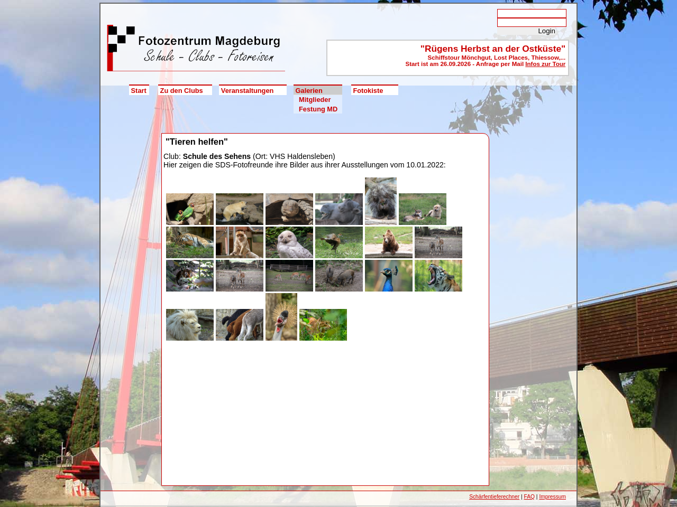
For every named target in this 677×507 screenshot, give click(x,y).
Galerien (309, 91)
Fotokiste (368, 91)
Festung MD (318, 109)
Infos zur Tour (545, 64)
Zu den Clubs (181, 91)
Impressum (552, 497)
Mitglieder (315, 100)
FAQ (529, 497)
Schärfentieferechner (494, 497)
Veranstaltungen (247, 91)
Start (139, 91)
